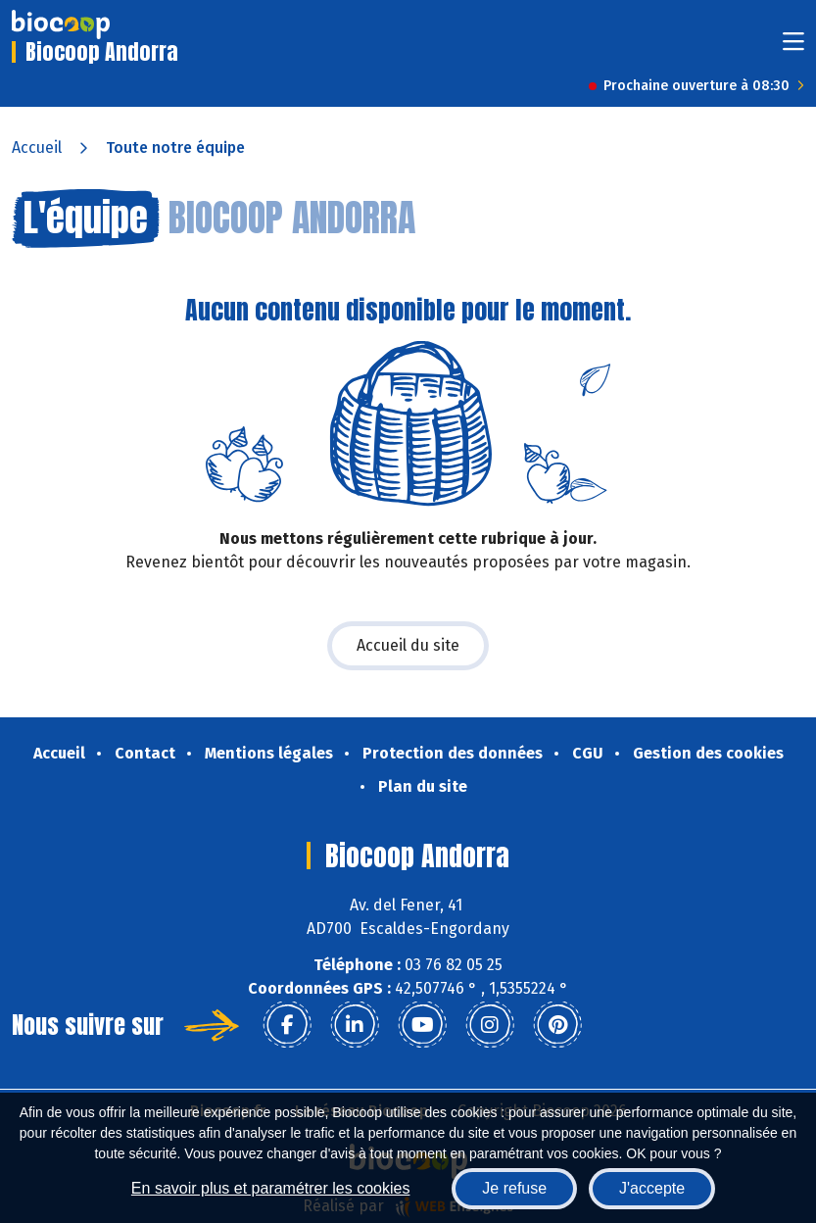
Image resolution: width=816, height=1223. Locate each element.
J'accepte (652, 1188)
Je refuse (514, 1188)
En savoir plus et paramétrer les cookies (270, 1188)
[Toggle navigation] (793, 47)
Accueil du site (408, 645)
